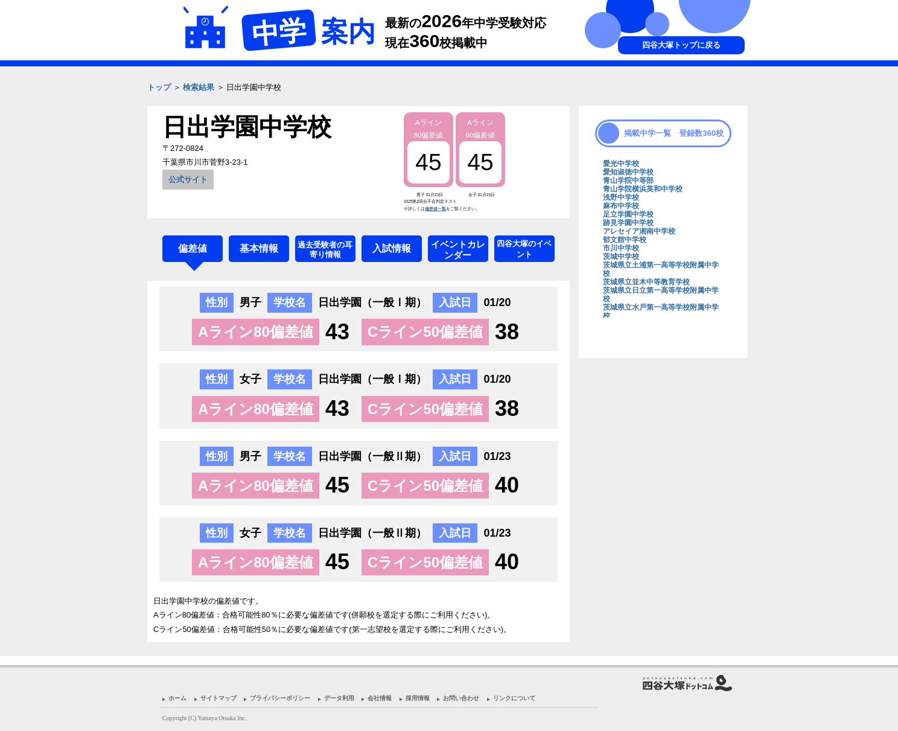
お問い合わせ (461, 698)
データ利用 (339, 698)
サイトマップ (218, 698)
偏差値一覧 (435, 208)
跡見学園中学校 (628, 223)
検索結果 (198, 87)
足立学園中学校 (628, 214)
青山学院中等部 (628, 180)
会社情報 (380, 698)
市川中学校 (621, 248)
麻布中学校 (621, 206)
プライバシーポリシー (280, 698)
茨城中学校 (621, 256)
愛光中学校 (621, 163)
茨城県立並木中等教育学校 (646, 282)
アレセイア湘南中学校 (639, 231)
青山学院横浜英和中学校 (643, 189)
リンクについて (514, 698)
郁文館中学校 (624, 239)
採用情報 (418, 698)
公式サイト (188, 179)
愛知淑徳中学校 (628, 172)
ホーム (177, 698)
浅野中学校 (621, 197)
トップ (159, 87)
